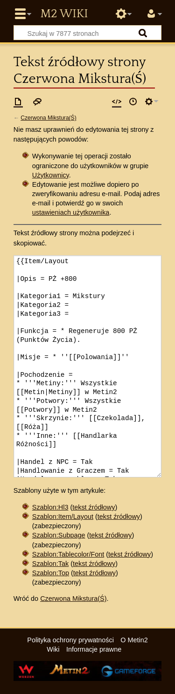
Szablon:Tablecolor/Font (68, 554)
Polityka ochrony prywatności (70, 640)
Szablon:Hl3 (50, 507)
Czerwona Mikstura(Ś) (48, 118)
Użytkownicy (50, 175)
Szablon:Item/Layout (62, 516)
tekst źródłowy (93, 507)
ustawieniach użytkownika (71, 212)
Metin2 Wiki (64, 14)
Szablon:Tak (50, 563)
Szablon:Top (50, 573)
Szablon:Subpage (58, 535)
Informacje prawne (93, 649)
